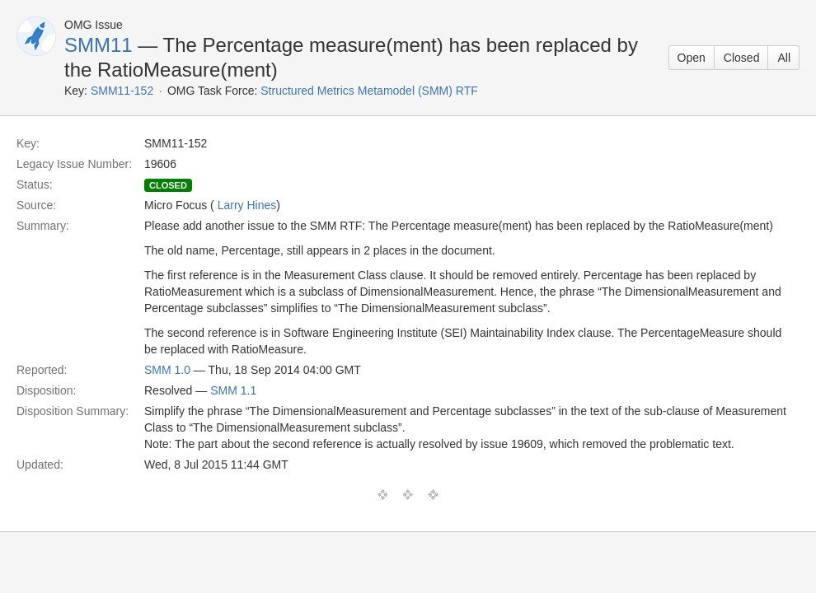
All (783, 57)
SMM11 (98, 45)
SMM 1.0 (167, 369)
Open (692, 57)
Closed (742, 57)
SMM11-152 (122, 90)
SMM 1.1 (233, 390)
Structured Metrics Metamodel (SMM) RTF (368, 90)
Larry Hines (247, 205)
